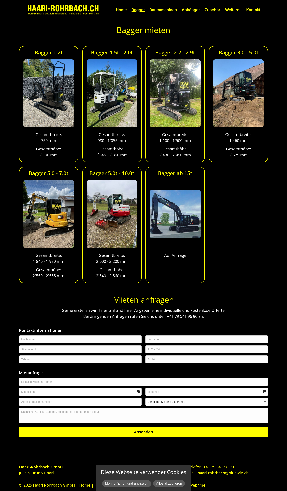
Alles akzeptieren (169, 483)
